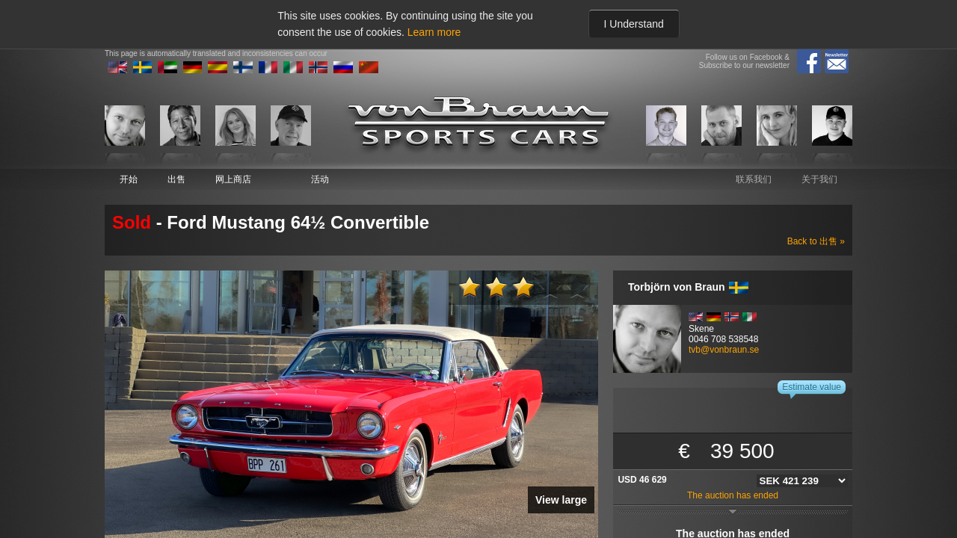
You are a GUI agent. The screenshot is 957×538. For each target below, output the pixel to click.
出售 (176, 179)
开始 (129, 179)
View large (561, 500)
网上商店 (233, 179)
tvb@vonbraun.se (724, 349)
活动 (320, 179)
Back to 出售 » (816, 241)
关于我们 (819, 179)
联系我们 (754, 179)
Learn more (434, 32)
